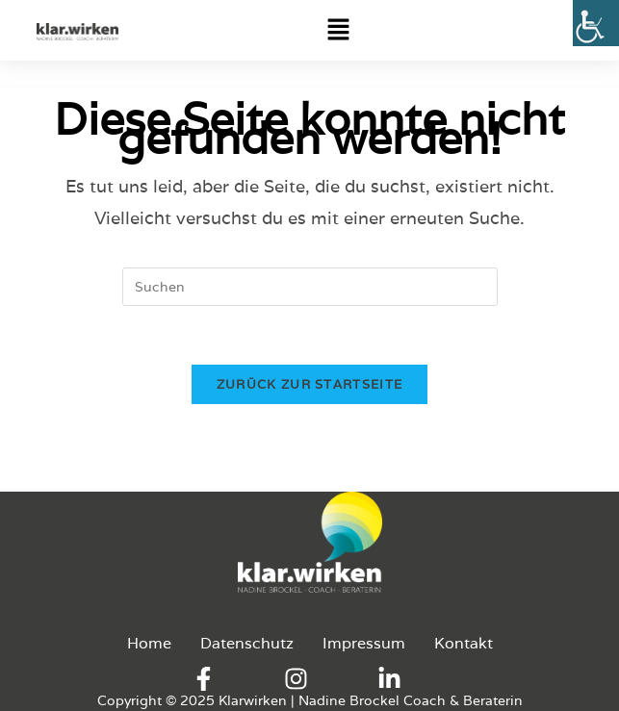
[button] (455, 30)
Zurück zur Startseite (309, 384)
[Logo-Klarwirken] (77, 31)
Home (149, 643)
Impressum (363, 643)
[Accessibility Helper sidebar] (596, 23)
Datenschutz (247, 643)
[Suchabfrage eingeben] (310, 286)
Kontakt (463, 643)
